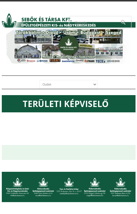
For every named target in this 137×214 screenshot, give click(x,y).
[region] (68, 46)
